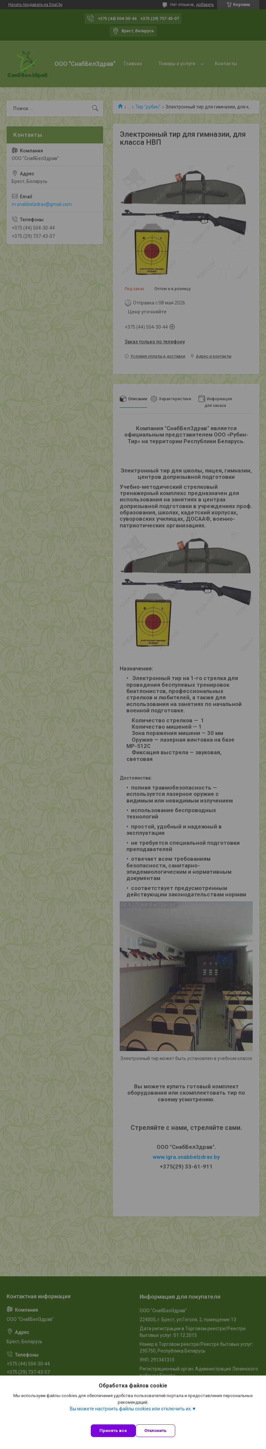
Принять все (113, 1430)
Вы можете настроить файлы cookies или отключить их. (131, 1408)
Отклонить (155, 1430)
